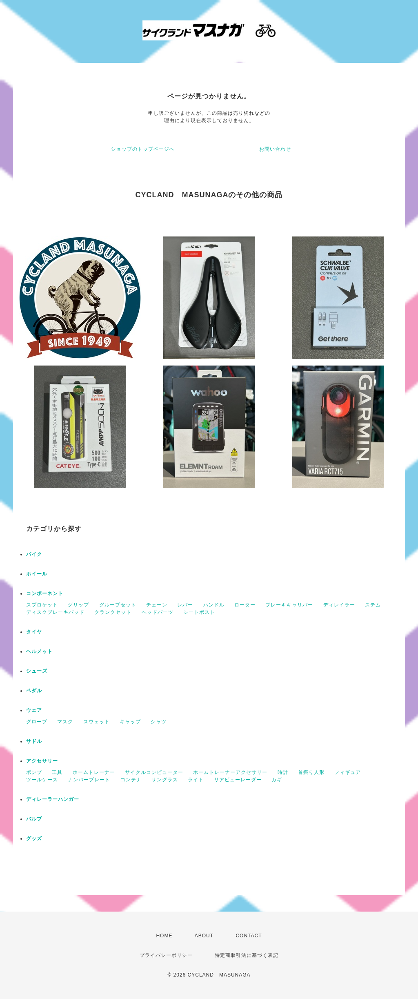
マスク (65, 722)
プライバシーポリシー (166, 955)
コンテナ (131, 780)
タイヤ (34, 632)
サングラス (164, 780)
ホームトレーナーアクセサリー (230, 772)
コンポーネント (44, 593)
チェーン (156, 605)
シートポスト (199, 612)
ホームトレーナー (94, 772)
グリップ (78, 605)
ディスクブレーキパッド (55, 612)
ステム (373, 605)
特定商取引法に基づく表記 (246, 955)
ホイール (36, 574)
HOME (164, 936)
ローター (245, 605)
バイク (34, 554)
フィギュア (347, 772)
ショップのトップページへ (143, 149)
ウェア (34, 710)
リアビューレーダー (238, 780)
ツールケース (42, 780)
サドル (34, 741)
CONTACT (249, 936)
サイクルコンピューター (154, 772)
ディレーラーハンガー (52, 799)
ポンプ (34, 772)
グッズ (34, 838)
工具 (57, 772)
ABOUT (204, 936)
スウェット (96, 722)
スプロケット (42, 605)
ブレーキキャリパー (289, 605)
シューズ (36, 671)
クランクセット (112, 612)
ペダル (34, 691)
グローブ (36, 722)
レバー (185, 605)
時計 (283, 772)
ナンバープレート (89, 780)
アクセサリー (42, 761)
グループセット (117, 605)
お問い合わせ (275, 149)
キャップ (130, 722)
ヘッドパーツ (157, 612)
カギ (276, 780)
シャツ (159, 722)
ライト (196, 780)
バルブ (34, 819)
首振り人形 (311, 772)
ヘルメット (39, 651)
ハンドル (214, 605)
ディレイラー (339, 605)
